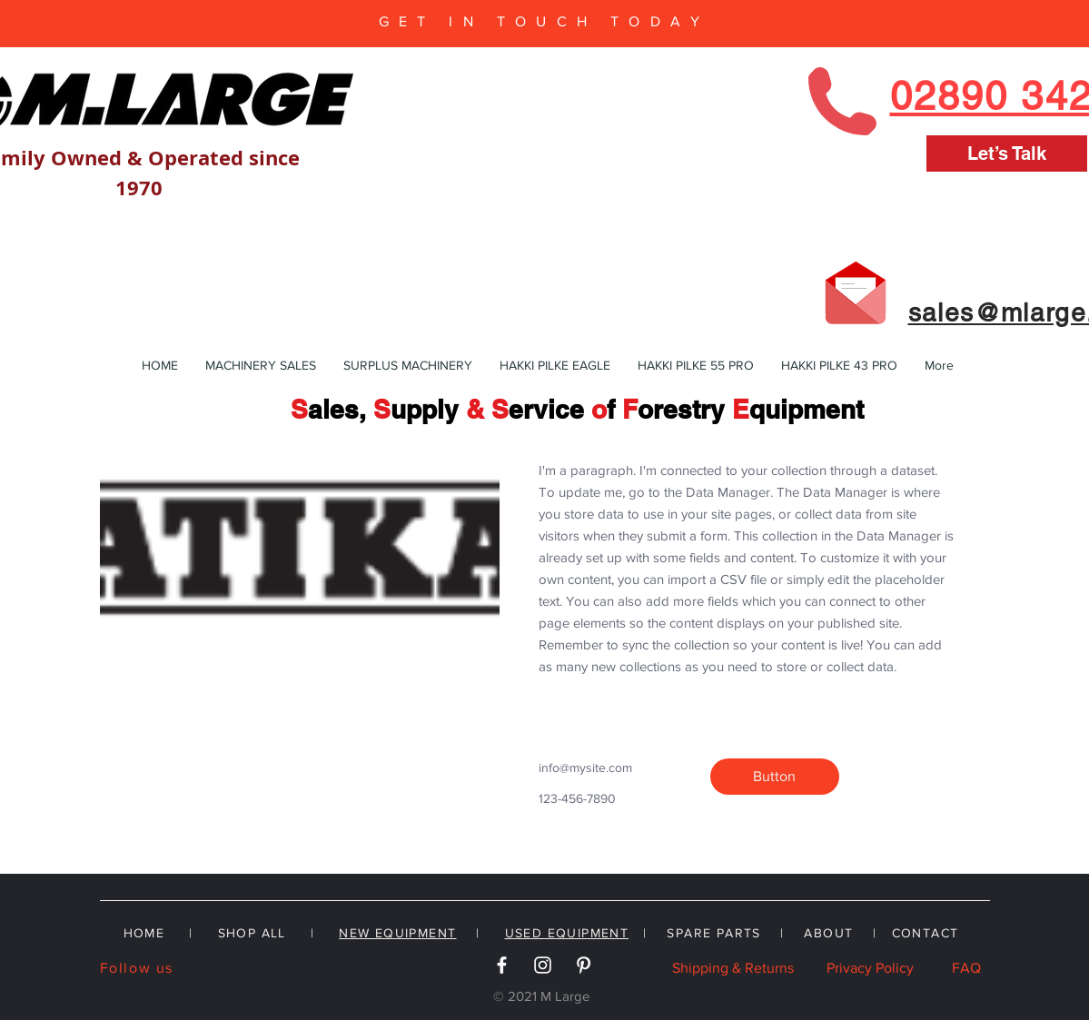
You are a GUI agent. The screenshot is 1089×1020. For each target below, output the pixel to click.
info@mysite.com (585, 767)
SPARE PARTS (713, 933)
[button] (774, 776)
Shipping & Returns (733, 967)
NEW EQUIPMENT (397, 933)
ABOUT (828, 933)
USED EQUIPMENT (567, 933)
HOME (144, 933)
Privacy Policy (870, 967)
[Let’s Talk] (1006, 153)
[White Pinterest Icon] (583, 965)
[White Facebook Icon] (501, 965)
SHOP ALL (252, 933)
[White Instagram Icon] (542, 965)
